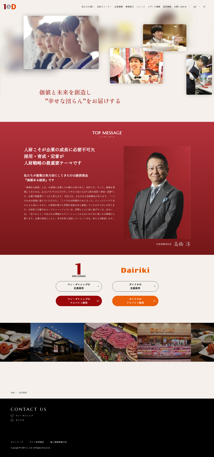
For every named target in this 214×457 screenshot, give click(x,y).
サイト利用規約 (36, 441)
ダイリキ (19, 420)
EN (194, 7)
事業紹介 (130, 6)
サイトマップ (17, 441)
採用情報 (167, 6)
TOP (13, 392)
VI (204, 7)
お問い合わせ (180, 6)
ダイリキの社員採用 (135, 286)
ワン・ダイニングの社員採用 (79, 286)
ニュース (141, 6)
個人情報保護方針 (58, 441)
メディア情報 (154, 6)
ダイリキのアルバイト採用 (135, 300)
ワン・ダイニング (24, 415)
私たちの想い (88, 6)
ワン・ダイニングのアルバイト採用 (79, 300)
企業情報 (118, 6)
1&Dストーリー (104, 6)
